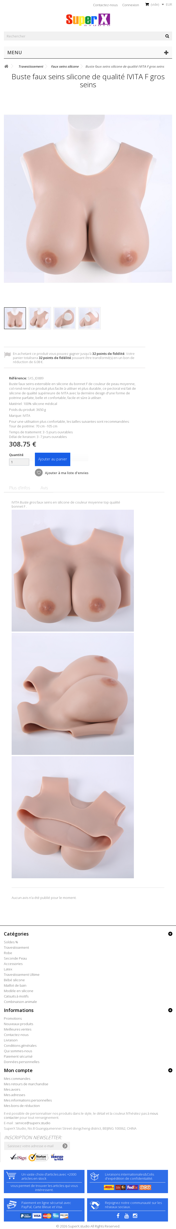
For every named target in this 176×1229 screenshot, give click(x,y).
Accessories (13, 963)
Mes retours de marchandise (26, 1084)
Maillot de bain (15, 985)
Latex (8, 969)
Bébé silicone (14, 980)
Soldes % (11, 942)
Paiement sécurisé (18, 1056)
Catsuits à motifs (16, 996)
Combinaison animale (20, 1001)
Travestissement (16, 947)
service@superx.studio (32, 1123)
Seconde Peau (15, 958)
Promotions (13, 1018)
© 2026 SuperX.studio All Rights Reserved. (88, 1226)
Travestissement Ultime (22, 974)
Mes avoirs (12, 1089)
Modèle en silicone (18, 990)
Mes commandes (17, 1078)
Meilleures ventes (17, 1029)
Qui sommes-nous (18, 1051)
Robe (8, 953)
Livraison (11, 1040)
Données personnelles (21, 1061)
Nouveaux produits (18, 1023)
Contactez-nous (105, 5)
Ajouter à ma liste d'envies (66, 472)
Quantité (16, 455)
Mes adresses (14, 1094)
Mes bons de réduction (22, 1105)
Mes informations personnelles (28, 1100)
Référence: (18, 378)
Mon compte (18, 1070)
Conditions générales (20, 1045)
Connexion (130, 5)
